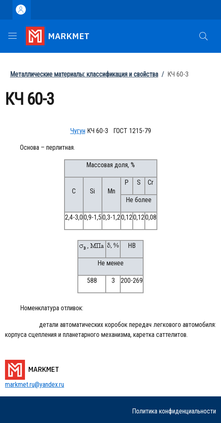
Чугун (77, 131)
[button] (204, 36)
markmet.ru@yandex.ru (34, 384)
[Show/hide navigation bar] (12, 35)
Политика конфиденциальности (174, 411)
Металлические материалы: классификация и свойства (84, 74)
